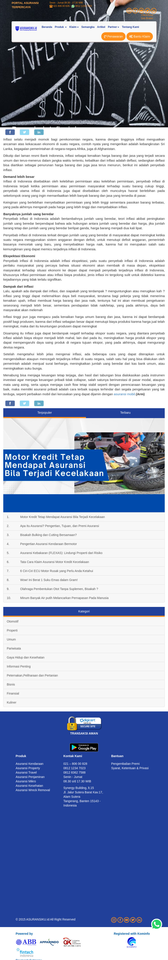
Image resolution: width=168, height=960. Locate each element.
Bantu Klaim (139, 36)
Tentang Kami (130, 27)
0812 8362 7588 (74, 772)
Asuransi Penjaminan (30, 777)
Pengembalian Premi (125, 763)
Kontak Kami (72, 756)
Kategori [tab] (84, 611)
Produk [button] (61, 27)
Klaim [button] (74, 27)
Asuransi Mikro (26, 781)
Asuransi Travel (26, 772)
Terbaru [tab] (125, 412)
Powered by (24, 933)
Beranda (47, 27)
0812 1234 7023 (83, 6)
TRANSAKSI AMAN (84, 733)
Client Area (147, 15)
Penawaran (113, 36)
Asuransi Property (28, 768)
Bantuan (117, 756)
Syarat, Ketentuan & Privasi (130, 768)
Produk (21, 756)
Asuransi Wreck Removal (33, 790)
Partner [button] (113, 27)
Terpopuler (44, 412)
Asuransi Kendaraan (29, 763)
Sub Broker (147, 18)
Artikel (101, 27)
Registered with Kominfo (132, 933)
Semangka (87, 27)
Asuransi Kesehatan (29, 785)
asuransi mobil (124, 394)
